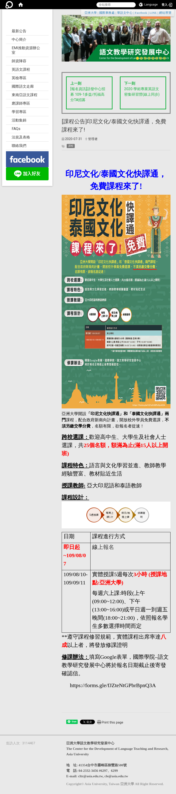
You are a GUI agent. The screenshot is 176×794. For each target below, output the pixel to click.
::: (169, 12)
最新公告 (19, 31)
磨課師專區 (21, 103)
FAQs (16, 129)
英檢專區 (19, 78)
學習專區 (19, 112)
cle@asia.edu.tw (116, 776)
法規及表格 (21, 137)
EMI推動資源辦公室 (26, 50)
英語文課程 (21, 69)
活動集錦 (19, 120)
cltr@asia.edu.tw (90, 776)
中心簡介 (19, 39)
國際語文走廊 (23, 86)
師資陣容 (19, 61)
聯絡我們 (19, 145)
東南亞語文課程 (24, 95)
